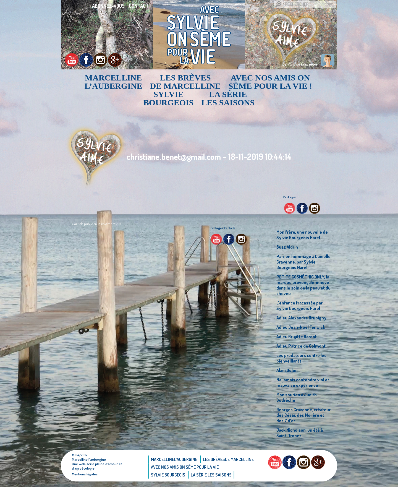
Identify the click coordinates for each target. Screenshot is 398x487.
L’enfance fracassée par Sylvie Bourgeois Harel (299, 305)
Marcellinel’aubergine (113, 82)
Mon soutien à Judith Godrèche (296, 397)
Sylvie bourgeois (168, 98)
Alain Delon (287, 370)
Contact (139, 6)
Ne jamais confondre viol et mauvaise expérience (302, 382)
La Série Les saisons (228, 98)
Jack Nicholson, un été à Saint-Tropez (299, 432)
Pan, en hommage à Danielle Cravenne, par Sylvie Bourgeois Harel (303, 262)
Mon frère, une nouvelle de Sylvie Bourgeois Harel (302, 234)
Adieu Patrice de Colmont (301, 346)
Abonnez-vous (108, 6)
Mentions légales (85, 474)
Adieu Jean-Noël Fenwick (300, 327)
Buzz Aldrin (287, 247)
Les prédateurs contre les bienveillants (301, 358)
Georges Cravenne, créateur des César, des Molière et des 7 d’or (303, 415)
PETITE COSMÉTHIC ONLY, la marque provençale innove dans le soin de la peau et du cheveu (303, 285)
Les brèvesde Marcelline (185, 82)
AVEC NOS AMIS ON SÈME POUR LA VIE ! (270, 82)
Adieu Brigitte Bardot (296, 336)
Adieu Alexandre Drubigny (301, 318)
